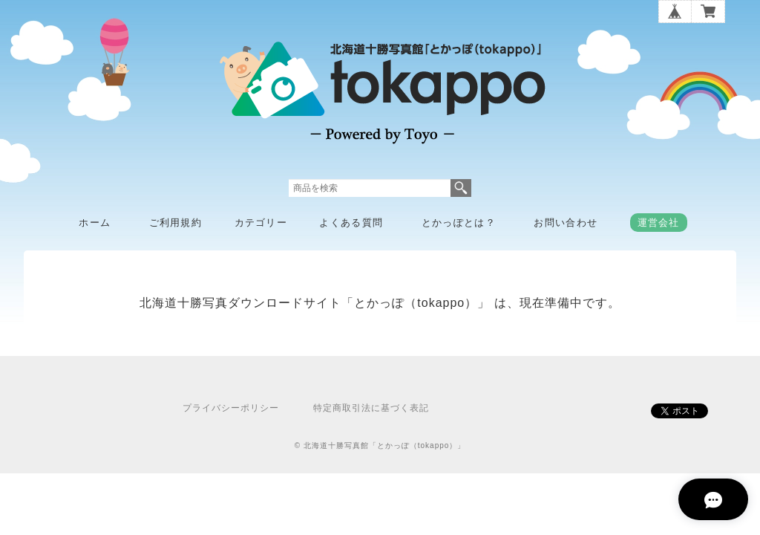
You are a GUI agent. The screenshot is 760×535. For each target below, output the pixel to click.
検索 (461, 188)
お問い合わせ (565, 222)
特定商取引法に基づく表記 (371, 408)
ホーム (95, 222)
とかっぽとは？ (459, 222)
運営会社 (659, 222)
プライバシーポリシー (231, 408)
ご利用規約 (176, 222)
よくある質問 (351, 222)
